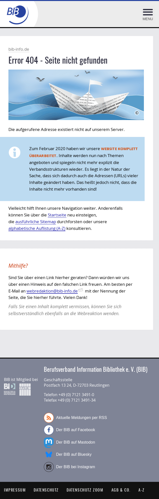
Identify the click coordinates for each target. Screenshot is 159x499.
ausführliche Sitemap (35, 221)
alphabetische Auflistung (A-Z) (36, 228)
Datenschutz (46, 490)
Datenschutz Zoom (85, 490)
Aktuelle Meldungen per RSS (75, 418)
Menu (148, 19)
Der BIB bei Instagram (69, 467)
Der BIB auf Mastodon (69, 442)
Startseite (57, 215)
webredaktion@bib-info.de (52, 291)
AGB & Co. (121, 490)
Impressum (15, 490)
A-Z (141, 490)
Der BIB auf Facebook (69, 430)
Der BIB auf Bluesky (68, 454)
